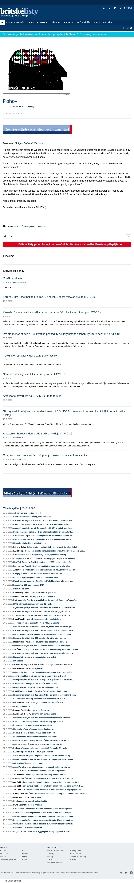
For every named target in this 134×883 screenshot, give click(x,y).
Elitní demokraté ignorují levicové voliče (30, 801)
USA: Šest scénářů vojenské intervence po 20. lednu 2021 (37, 744)
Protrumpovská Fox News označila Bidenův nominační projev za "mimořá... (45, 600)
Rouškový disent (13, 278)
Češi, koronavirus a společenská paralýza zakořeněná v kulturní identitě (45, 455)
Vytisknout (10, 236)
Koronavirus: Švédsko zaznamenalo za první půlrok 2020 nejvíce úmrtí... (43, 778)
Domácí (25, 851)
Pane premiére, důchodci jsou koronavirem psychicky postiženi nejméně (44, 558)
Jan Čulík (17, 649)
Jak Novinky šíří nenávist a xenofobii (28, 763)
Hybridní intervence (21, 706)
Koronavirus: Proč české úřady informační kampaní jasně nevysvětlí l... (53, 786)
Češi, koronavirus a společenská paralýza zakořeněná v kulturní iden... (58, 794)
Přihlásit (126, 8)
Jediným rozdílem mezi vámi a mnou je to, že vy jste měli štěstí (39, 676)
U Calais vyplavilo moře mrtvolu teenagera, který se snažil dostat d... (51, 782)
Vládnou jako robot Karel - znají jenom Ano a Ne (45, 775)
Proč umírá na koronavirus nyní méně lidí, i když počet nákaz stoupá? (42, 627)
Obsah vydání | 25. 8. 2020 (19, 508)
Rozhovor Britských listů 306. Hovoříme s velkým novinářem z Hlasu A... (42, 665)
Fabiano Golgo (19, 438)
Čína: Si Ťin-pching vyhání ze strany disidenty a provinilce (38, 721)
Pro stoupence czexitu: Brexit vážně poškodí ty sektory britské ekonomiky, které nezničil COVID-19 (61, 334)
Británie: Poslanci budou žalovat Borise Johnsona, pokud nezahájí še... (43, 672)
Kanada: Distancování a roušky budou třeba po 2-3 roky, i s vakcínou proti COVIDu (52, 312)
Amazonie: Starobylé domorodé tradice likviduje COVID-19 (37, 433)
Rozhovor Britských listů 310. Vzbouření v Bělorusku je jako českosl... (42, 611)
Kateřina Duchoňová (22, 714)
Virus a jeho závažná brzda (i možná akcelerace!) (46, 642)
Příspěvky (108, 22)
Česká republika (28, 227)
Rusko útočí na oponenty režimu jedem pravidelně (34, 657)
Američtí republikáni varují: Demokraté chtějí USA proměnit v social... (42, 528)
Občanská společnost (8, 859)
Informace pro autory (78, 856)
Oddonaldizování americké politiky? (40, 593)
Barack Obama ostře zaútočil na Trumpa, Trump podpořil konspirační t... (43, 759)
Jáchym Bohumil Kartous (28, 143)
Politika (25, 853)
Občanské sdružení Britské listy (28, 873)
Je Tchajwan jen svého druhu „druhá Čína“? (44, 702)
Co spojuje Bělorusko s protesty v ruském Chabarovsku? (37, 574)
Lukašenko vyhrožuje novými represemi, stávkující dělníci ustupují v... (43, 820)
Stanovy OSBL (75, 851)
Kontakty (50, 853)
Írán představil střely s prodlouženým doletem (32, 725)
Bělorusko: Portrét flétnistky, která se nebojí (32, 517)
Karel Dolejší (18, 551)
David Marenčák (19, 283)
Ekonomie (4, 853)
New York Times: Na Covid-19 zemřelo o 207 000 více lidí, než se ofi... (42, 562)
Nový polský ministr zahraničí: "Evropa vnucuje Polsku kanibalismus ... (43, 680)
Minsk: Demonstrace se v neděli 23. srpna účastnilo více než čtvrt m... (42, 634)
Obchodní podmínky (55, 862)
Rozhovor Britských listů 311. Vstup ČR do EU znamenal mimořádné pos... (44, 695)
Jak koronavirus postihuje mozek (27, 513)
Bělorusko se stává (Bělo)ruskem (39, 752)
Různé (24, 859)
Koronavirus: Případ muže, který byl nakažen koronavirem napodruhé (42, 536)
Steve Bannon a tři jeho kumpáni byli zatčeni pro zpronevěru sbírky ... (42, 756)
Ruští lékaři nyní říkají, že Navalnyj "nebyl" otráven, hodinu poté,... (41, 691)
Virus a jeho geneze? (34, 668)
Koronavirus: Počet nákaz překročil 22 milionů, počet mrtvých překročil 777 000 (49, 296)
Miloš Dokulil (18, 642)
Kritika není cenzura (40, 710)
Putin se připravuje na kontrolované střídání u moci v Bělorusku (40, 748)
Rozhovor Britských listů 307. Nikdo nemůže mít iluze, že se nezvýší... (41, 646)
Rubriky (68, 22)
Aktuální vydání (15, 22)
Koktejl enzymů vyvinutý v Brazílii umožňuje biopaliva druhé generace (43, 581)
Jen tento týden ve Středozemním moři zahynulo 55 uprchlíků (39, 771)
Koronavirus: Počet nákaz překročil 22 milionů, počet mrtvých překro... (43, 809)
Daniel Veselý (19, 619)
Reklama (50, 859)
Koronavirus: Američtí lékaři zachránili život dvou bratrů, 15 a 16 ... (41, 566)
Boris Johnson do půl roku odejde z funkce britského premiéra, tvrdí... (43, 532)
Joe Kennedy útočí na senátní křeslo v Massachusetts (36, 623)
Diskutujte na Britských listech (42, 596)
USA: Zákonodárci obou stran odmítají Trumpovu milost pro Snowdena (43, 824)
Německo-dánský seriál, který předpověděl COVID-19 (34, 374)
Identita (41, 227)
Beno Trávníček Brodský (23, 107)
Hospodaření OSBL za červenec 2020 (28, 585)
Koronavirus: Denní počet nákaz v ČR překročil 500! (35, 684)
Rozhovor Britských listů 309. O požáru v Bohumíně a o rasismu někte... (43, 630)
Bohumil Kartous (19, 459)
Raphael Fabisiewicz (22, 710)
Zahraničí (3, 851)
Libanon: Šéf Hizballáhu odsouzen (27, 828)
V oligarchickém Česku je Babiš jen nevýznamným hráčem (50, 570)
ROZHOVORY (43, 22)
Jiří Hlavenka (18, 775)
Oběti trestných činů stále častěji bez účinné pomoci (35, 687)
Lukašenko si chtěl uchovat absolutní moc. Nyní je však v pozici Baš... (55, 551)
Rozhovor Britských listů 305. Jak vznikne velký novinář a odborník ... (42, 718)
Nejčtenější (83, 22)
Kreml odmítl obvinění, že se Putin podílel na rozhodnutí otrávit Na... (42, 524)
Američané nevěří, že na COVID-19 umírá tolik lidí (32, 395)
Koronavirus (13, 227)
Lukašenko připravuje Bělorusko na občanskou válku (35, 577)
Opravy (50, 856)
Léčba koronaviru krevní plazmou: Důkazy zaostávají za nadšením (41, 740)
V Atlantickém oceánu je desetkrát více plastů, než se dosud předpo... (42, 813)
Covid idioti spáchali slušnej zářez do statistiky (30, 355)
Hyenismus (18, 661)
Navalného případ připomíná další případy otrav (33, 729)
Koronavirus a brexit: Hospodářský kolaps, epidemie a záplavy (39, 555)
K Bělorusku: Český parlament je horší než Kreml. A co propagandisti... (53, 790)
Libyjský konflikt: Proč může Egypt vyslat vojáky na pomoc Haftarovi (42, 832)
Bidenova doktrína (21, 589)
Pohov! (38, 797)
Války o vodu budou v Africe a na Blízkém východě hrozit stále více (41, 615)
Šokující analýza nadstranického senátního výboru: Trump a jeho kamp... (44, 816)
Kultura (3, 856)
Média (24, 856)
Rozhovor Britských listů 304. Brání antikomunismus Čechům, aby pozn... (44, 653)
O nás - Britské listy (55, 851)
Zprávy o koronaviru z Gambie (44, 714)
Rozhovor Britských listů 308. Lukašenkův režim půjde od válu (39, 638)
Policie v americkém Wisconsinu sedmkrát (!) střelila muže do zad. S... (42, 539)
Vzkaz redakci (75, 853)
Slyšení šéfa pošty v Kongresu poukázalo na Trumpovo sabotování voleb (44, 608)
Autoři (97, 22)
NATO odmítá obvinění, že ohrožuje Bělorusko (32, 604)
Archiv (30, 22)
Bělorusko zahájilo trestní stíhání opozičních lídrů (34, 733)
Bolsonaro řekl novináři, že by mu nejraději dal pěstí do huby (52, 547)
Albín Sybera (18, 570)
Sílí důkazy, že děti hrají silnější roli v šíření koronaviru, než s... (39, 699)
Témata (56, 22)
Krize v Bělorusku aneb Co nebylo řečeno (43, 619)
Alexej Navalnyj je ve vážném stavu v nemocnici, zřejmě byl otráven (41, 767)
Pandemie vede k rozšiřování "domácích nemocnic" (35, 737)
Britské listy (21, 12)
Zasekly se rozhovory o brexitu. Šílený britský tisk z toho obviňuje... (51, 649)
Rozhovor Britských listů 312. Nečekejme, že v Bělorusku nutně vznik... (43, 521)
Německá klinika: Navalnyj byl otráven (29, 543)
